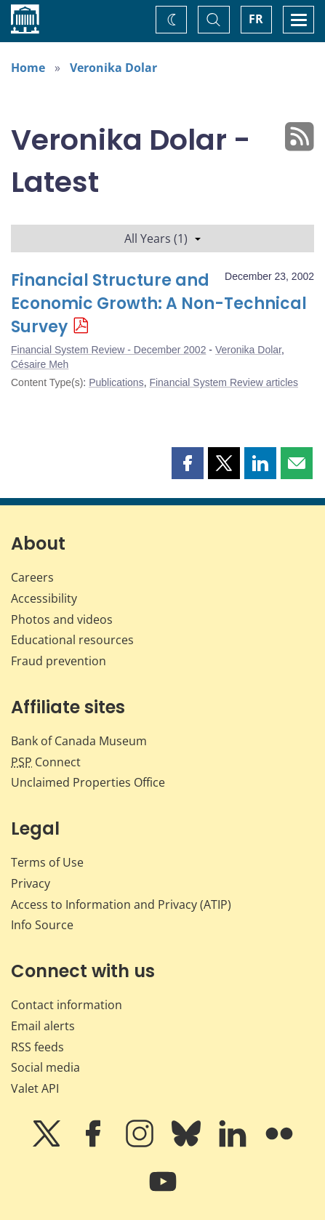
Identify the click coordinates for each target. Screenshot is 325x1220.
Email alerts (43, 1026)
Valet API (35, 1088)
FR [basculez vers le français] (256, 19)
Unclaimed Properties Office (88, 782)
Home (28, 68)
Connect (46, 762)
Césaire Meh (39, 364)
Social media (45, 1067)
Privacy (30, 883)
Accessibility (44, 598)
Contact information (66, 1005)
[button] (188, 463)
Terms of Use (47, 862)
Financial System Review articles (223, 382)
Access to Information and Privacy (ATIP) (121, 904)
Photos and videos (62, 619)
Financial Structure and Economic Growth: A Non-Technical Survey (159, 303)
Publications (116, 382)
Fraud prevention (58, 661)
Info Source (42, 925)
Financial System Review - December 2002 (108, 350)
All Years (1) (162, 238)
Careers (32, 577)
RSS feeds (37, 1047)
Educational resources (72, 640)
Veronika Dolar (113, 68)
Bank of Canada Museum (79, 741)
